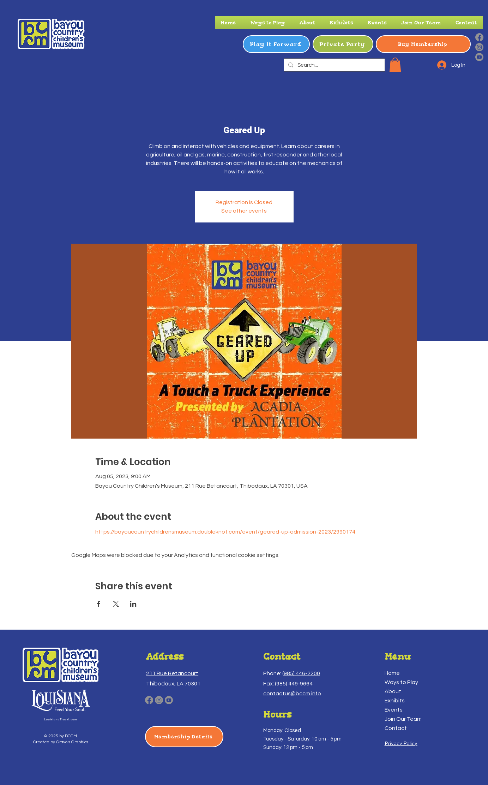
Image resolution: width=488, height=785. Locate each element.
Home (392, 673)
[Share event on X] (116, 604)
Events (394, 710)
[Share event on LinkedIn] (133, 604)
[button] (268, 22)
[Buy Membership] (423, 44)
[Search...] (333, 65)
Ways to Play (401, 682)
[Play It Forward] (276, 44)
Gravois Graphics (72, 742)
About (393, 691)
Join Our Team (403, 719)
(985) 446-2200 (301, 673)
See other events (244, 211)
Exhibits (395, 700)
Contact (396, 728)
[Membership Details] (184, 736)
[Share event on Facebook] (98, 604)
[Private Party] (343, 44)
